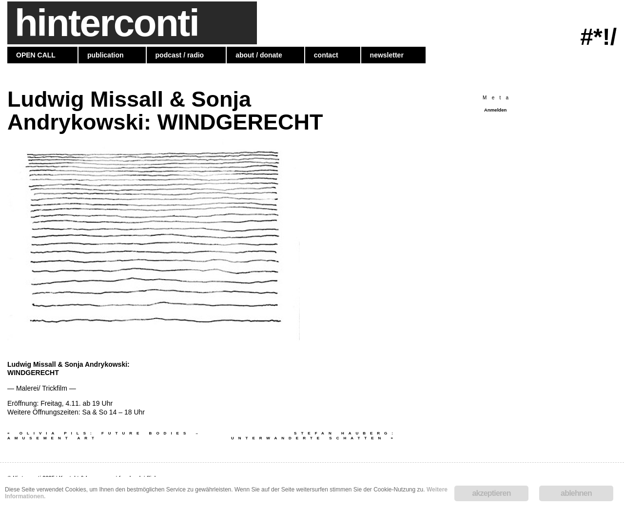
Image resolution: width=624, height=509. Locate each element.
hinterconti (106, 22)
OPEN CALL (36, 55)
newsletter (387, 55)
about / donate (258, 55)
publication (105, 55)
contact (326, 55)
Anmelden (495, 110)
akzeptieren (491, 493)
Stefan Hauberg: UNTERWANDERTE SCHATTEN (314, 435)
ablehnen (576, 493)
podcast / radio (180, 55)
